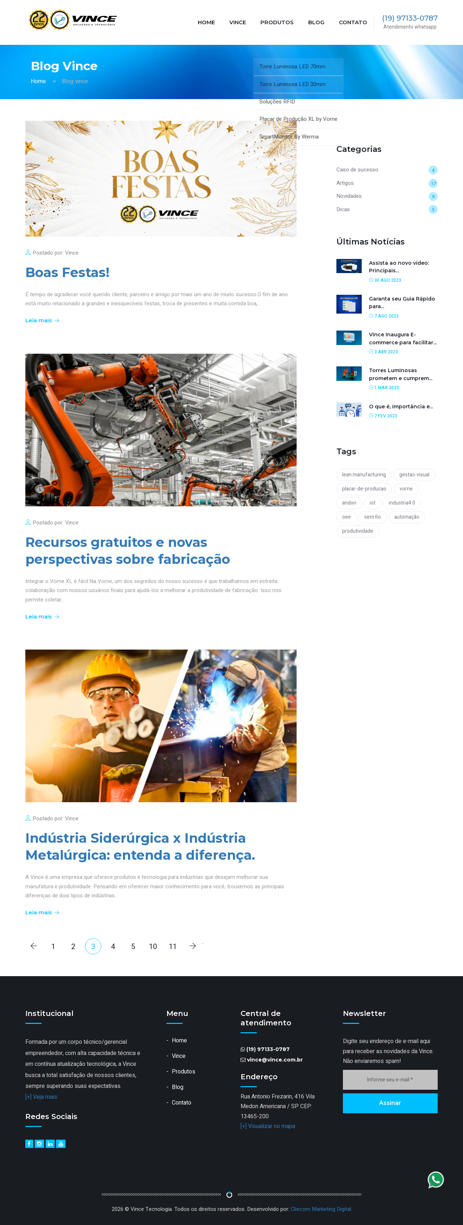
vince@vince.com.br (275, 1059)
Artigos (345, 183)
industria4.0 (402, 503)
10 (153, 946)
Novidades (349, 196)
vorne (406, 489)
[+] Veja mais (41, 1097)
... (202, 942)
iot (372, 503)
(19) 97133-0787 (410, 18)
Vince (237, 22)
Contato (353, 22)
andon (349, 503)
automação (406, 517)
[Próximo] (192, 946)
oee (346, 517)
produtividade (357, 531)
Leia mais (42, 320)
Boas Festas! (67, 272)
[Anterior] (33, 946)
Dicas (343, 209)
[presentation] (398, 1134)
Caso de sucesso (357, 170)
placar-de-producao (364, 489)
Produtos (277, 22)
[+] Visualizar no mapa (268, 1126)
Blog (316, 22)
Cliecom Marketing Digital (321, 1209)
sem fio (372, 517)
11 (173, 946)
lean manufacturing (364, 474)
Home (206, 22)
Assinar (390, 1102)
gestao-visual (414, 474)
